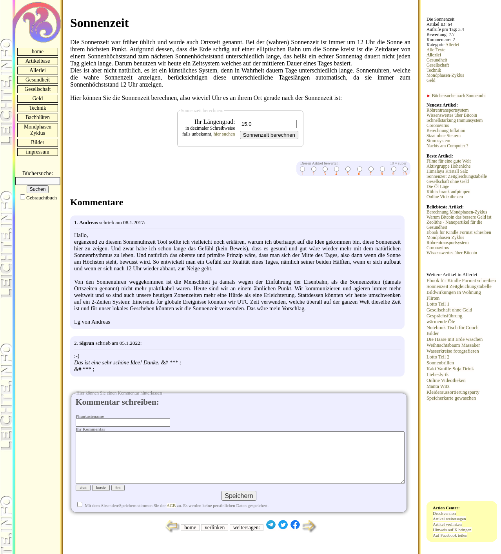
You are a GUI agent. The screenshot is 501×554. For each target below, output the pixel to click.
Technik (37, 108)
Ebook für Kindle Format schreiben (459, 232)
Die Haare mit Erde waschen (455, 339)
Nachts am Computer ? (447, 145)
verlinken (215, 540)
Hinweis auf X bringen (452, 529)
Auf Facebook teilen (450, 535)
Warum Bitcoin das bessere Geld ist (459, 217)
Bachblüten (37, 117)
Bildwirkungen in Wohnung (454, 292)
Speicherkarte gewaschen (451, 398)
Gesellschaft (37, 89)
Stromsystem (438, 140)
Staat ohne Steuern (444, 135)
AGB (171, 518)
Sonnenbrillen (440, 363)
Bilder (37, 142)
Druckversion (444, 513)
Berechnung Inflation (446, 130)
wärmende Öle (441, 321)
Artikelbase (37, 61)
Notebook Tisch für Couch (453, 327)
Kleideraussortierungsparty (453, 392)
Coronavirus (438, 125)
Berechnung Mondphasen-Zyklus (457, 212)
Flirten (433, 298)
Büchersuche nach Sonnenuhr (456, 95)
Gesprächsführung (444, 316)
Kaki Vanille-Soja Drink (450, 368)
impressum (37, 152)
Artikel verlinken (447, 524)
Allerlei (37, 70)
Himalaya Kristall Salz (447, 171)
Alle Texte (436, 50)
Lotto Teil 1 (438, 304)
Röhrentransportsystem (448, 110)
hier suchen (224, 134)
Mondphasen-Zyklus (445, 75)
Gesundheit (37, 80)
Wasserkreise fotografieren (453, 351)
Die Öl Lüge (438, 186)
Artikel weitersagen (449, 518)
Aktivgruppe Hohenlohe (448, 166)
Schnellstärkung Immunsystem (455, 120)
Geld (38, 98)
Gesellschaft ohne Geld (448, 181)
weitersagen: (246, 540)
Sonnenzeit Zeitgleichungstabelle (457, 176)
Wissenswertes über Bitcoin (452, 115)
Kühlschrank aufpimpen (448, 191)
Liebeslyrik (438, 374)
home (38, 51)
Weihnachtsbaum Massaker (453, 345)
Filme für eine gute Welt (449, 161)
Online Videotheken (445, 196)
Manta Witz (438, 386)
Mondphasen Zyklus (37, 130)
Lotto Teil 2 (438, 357)
